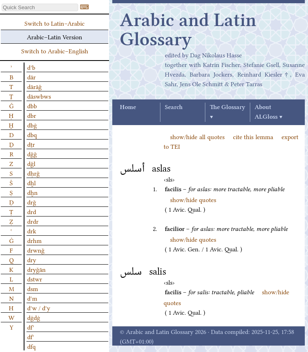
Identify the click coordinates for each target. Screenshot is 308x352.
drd (31, 211)
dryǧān (36, 269)
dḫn (32, 192)
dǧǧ (32, 153)
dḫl (31, 182)
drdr (32, 220)
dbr (31, 115)
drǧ (31, 201)
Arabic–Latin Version (54, 36)
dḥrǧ (33, 172)
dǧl (31, 163)
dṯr (31, 144)
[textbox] (40, 7)
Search (173, 107)
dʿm (32, 297)
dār (31, 76)
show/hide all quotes (197, 136)
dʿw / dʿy (38, 307)
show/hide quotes (193, 199)
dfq (31, 346)
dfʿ (30, 336)
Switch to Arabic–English (54, 50)
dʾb (31, 67)
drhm (34, 240)
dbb (32, 105)
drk (31, 230)
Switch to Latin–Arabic (54, 22)
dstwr (34, 278)
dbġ (32, 124)
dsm (32, 288)
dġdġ (33, 317)
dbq (32, 134)
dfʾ (30, 326)
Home (128, 107)
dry (31, 259)
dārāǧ (34, 86)
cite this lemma (253, 136)
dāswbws (39, 95)
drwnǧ (36, 249)
